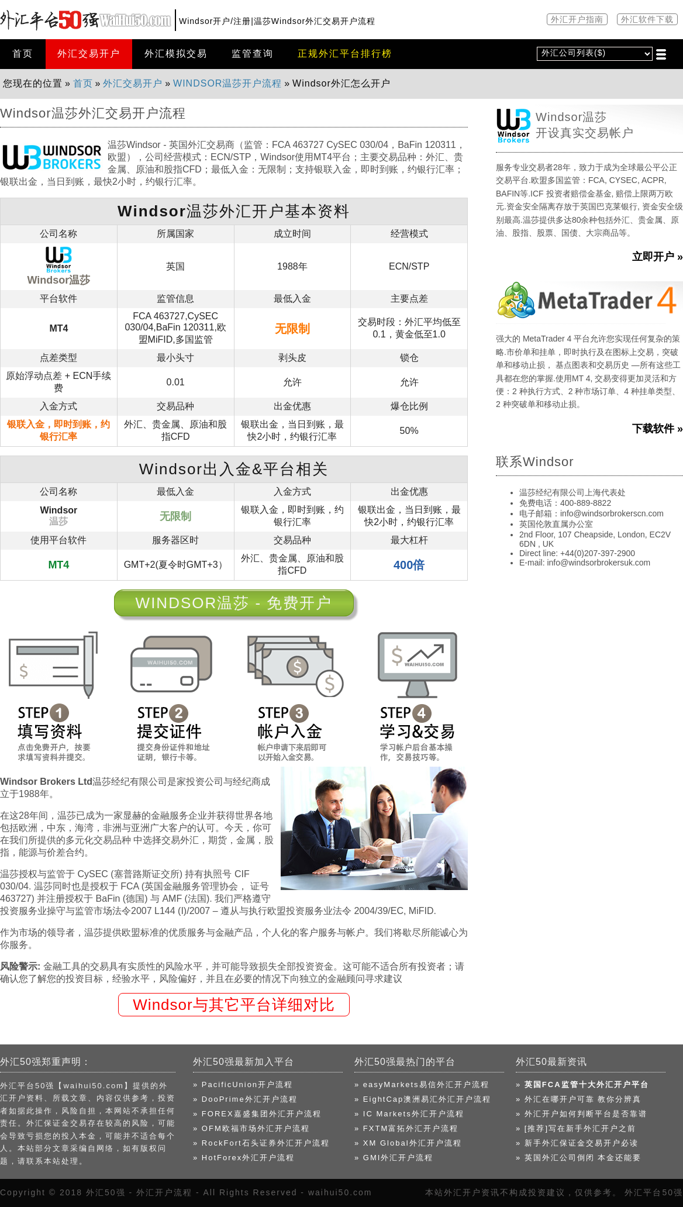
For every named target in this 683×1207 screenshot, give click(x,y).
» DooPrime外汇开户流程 (245, 1099)
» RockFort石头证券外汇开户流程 (261, 1143)
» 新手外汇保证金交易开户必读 (577, 1143)
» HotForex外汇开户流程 (244, 1157)
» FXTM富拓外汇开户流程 (406, 1128)
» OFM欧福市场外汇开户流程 (251, 1128)
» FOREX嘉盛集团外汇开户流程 (257, 1113)
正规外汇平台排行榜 (345, 53)
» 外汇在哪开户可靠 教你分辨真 (578, 1099)
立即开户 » (657, 257)
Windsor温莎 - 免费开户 (234, 603)
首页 (22, 53)
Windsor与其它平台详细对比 (233, 1004)
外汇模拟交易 (176, 53)
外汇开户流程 (164, 1192)
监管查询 (253, 53)
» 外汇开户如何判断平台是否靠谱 (581, 1113)
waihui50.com (340, 1192)
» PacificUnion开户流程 (243, 1084)
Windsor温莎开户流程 (227, 83)
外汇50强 (106, 1192)
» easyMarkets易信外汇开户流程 (421, 1084)
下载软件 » (657, 428)
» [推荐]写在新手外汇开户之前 (576, 1128)
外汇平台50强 (654, 1192)
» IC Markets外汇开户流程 (409, 1113)
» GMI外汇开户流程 (393, 1157)
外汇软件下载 (647, 19)
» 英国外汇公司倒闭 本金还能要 (578, 1157)
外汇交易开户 (88, 53)
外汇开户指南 (577, 19)
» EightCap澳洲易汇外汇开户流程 (422, 1099)
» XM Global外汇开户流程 (408, 1143)
